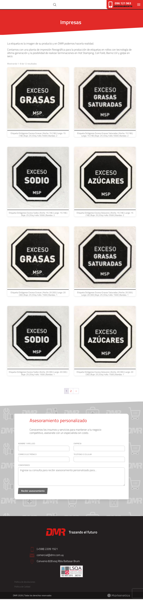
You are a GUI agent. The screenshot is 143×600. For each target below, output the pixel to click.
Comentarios (24, 466)
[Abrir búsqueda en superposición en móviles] (62, 5)
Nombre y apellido (26, 444)
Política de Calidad (22, 587)
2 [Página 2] (71, 392)
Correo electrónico (27, 455)
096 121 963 (123, 3)
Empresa (77, 444)
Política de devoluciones (24, 582)
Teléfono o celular (83, 455)
